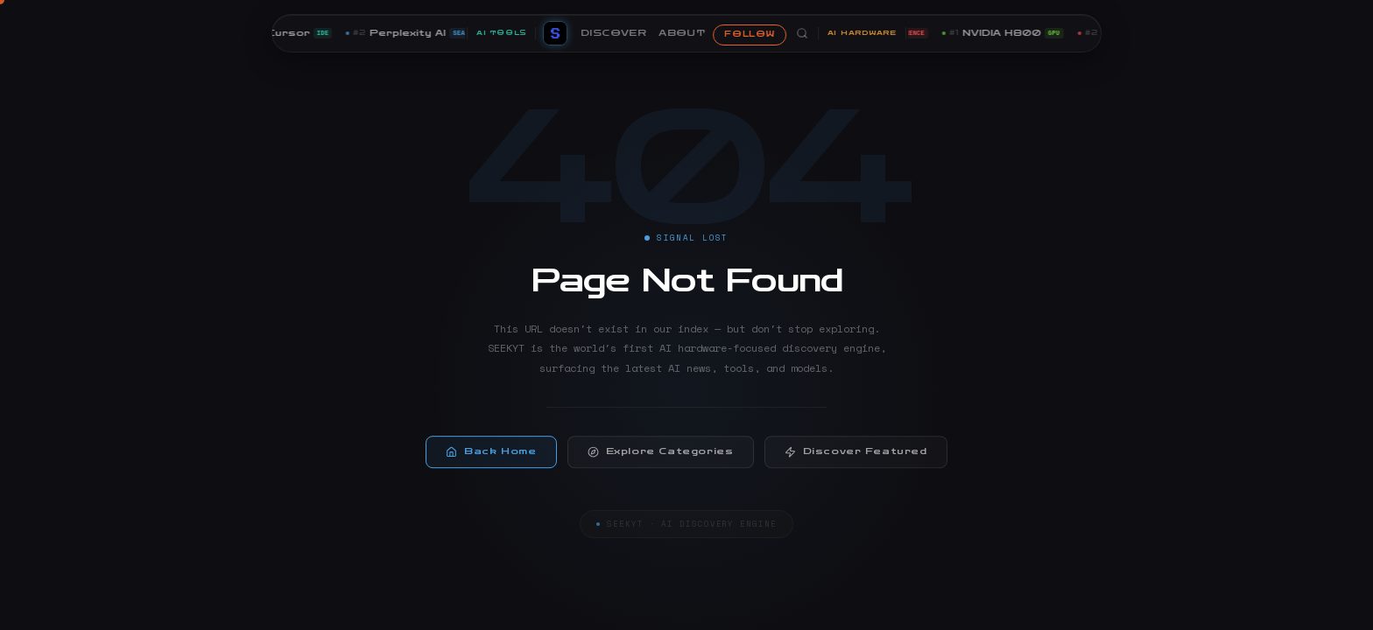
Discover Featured (856, 457)
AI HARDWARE (862, 33)
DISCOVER (613, 33)
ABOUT (681, 33)
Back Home (491, 457)
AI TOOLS (501, 33)
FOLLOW (749, 34)
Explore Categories (661, 457)
